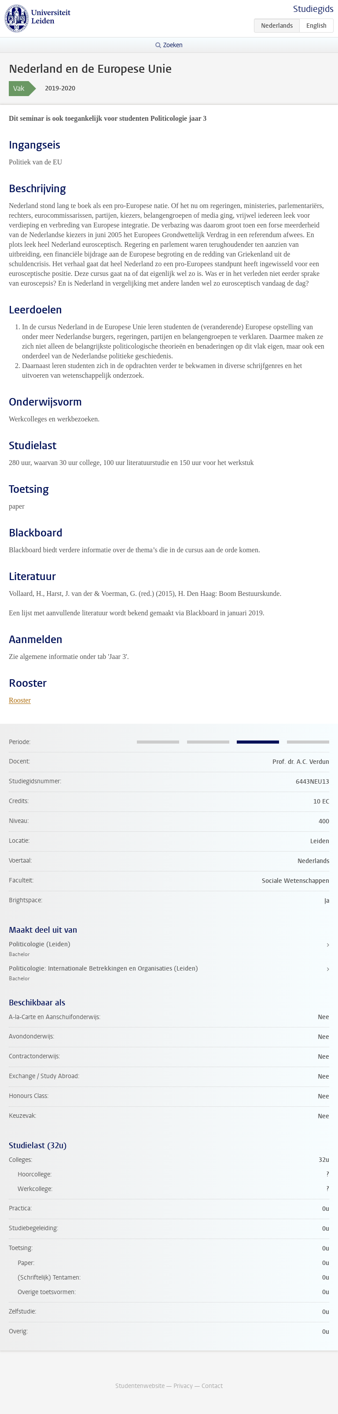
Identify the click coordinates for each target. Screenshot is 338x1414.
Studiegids (313, 9)
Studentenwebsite (140, 1386)
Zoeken (173, 45)
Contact (212, 1386)
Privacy (183, 1386)
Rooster (20, 700)
